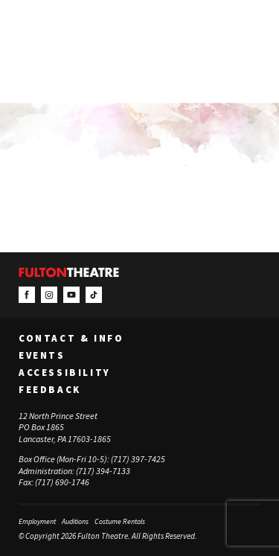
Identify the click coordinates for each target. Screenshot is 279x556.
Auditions (75, 521)
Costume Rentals (119, 521)
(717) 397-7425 (138, 458)
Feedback (50, 390)
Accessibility (65, 373)
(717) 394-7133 (103, 470)
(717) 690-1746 (62, 482)
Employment (37, 521)
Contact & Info (71, 339)
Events (42, 356)
